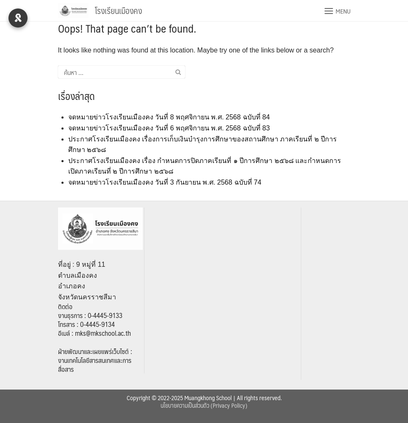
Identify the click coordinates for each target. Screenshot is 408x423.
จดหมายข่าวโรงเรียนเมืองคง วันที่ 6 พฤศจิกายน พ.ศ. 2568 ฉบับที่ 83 (169, 128)
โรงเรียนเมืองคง (118, 10)
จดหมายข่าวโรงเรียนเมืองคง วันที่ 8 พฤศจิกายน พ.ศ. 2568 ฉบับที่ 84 (169, 117)
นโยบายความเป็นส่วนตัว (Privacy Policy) (204, 405)
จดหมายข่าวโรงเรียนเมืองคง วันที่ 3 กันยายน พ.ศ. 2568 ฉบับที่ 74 (164, 182)
